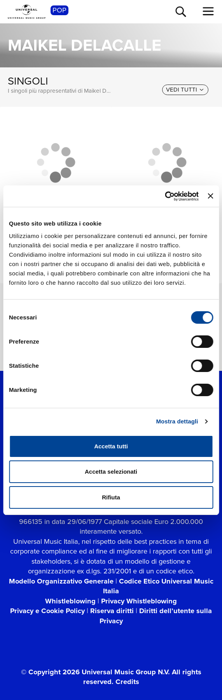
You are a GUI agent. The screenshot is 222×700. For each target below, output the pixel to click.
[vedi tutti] (185, 90)
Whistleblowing (70, 601)
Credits (127, 681)
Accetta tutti (111, 446)
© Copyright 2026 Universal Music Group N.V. (95, 671)
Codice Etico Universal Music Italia (158, 586)
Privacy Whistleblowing (139, 601)
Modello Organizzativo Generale (61, 581)
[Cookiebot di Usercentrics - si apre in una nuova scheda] (165, 196)
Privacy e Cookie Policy (47, 610)
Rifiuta (111, 497)
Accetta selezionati (111, 471)
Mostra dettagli (177, 421)
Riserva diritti (112, 610)
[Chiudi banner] (210, 196)
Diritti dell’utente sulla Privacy (156, 615)
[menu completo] (208, 11)
